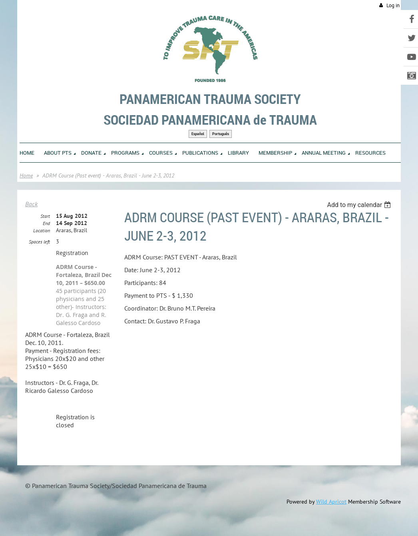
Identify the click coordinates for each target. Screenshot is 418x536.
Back (31, 204)
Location (41, 230)
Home (26, 175)
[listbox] (360, 205)
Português (220, 133)
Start (45, 216)
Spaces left (39, 242)
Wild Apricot (331, 501)
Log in (393, 5)
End (46, 223)
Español (197, 133)
